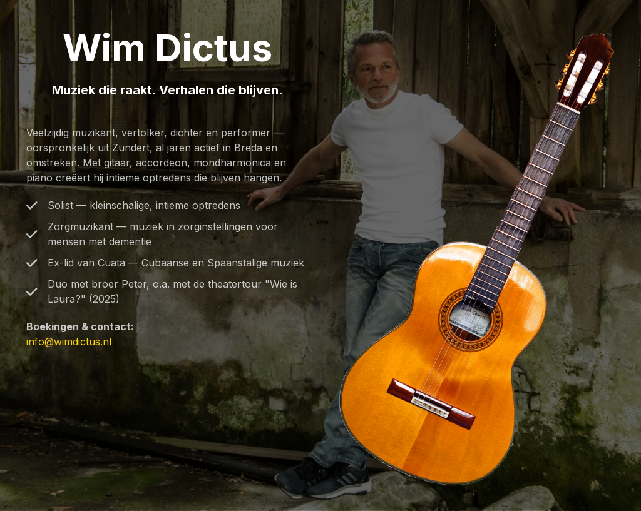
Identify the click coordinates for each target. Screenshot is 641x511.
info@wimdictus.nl (68, 341)
